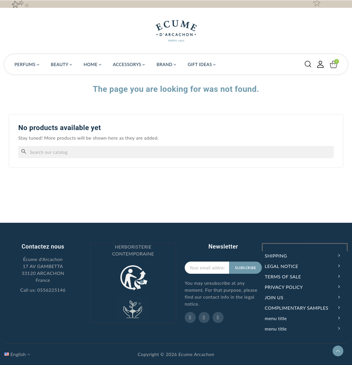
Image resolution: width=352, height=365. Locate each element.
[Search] (176, 152)
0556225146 (51, 290)
